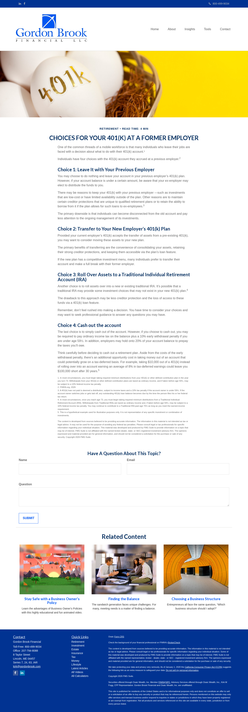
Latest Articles (79, 668)
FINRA (162, 682)
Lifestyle (76, 664)
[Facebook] (24, 4)
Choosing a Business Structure (196, 599)
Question (25, 484)
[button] (170, 29)
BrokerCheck (174, 642)
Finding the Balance (124, 599)
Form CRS (119, 636)
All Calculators (79, 675)
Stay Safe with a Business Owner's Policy (52, 601)
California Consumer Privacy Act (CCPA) (203, 667)
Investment (77, 645)
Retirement (77, 641)
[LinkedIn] (20, 4)
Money (75, 660)
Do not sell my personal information (182, 670)
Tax (73, 656)
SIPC (167, 682)
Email (131, 460)
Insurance (77, 653)
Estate (75, 649)
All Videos (77, 672)
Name (23, 460)
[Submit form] (28, 518)
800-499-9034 (219, 3)
